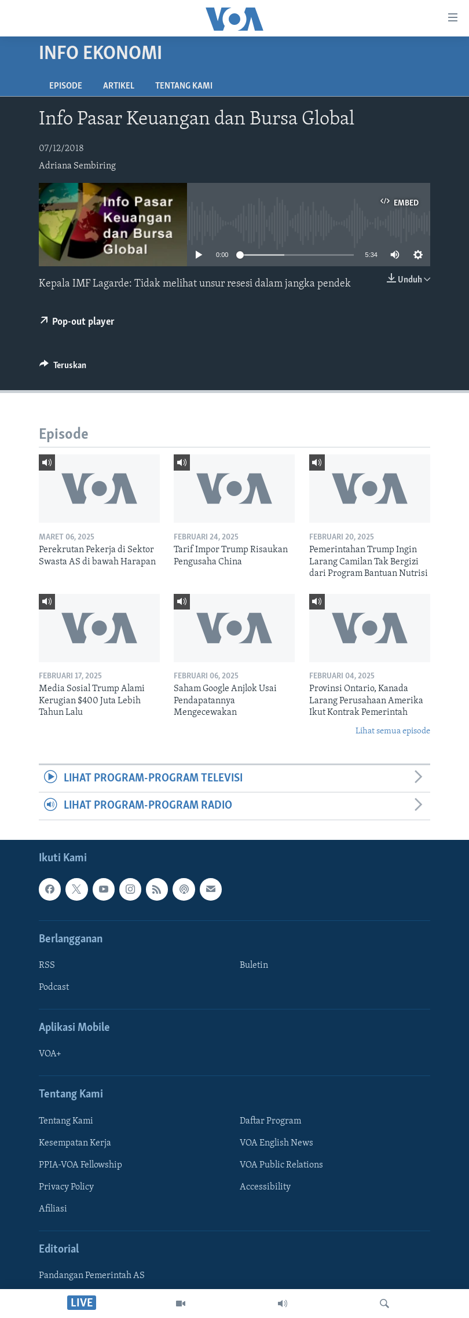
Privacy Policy (66, 1187)
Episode (65, 86)
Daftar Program (270, 1121)
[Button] (62, 368)
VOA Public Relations (281, 1165)
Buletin (254, 965)
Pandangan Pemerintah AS (92, 1275)
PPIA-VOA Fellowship (80, 1165)
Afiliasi (53, 1209)
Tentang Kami (183, 86)
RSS (47, 965)
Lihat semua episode (393, 731)
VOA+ (50, 1054)
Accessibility (265, 1187)
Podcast (54, 987)
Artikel (118, 86)
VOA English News (276, 1143)
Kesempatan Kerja (75, 1143)
